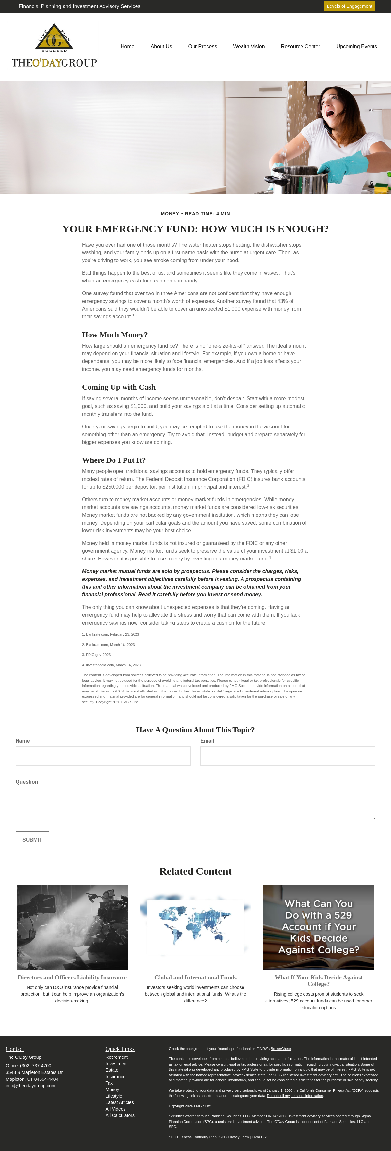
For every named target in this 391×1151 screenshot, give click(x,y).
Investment (117, 1063)
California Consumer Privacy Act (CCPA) (332, 1090)
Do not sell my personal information (295, 1096)
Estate (112, 1070)
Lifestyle (114, 1096)
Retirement (117, 1057)
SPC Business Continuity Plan (193, 1137)
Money (112, 1089)
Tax (109, 1083)
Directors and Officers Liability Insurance (72, 977)
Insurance (115, 1076)
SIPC (282, 1116)
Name (23, 741)
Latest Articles (120, 1102)
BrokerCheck (281, 1049)
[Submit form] (32, 840)
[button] (161, 46)
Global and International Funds (195, 977)
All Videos (116, 1109)
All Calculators (120, 1115)
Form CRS (260, 1137)
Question (27, 782)
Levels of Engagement (349, 6)
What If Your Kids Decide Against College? (319, 981)
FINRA (271, 1116)
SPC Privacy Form (234, 1137)
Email (207, 741)
